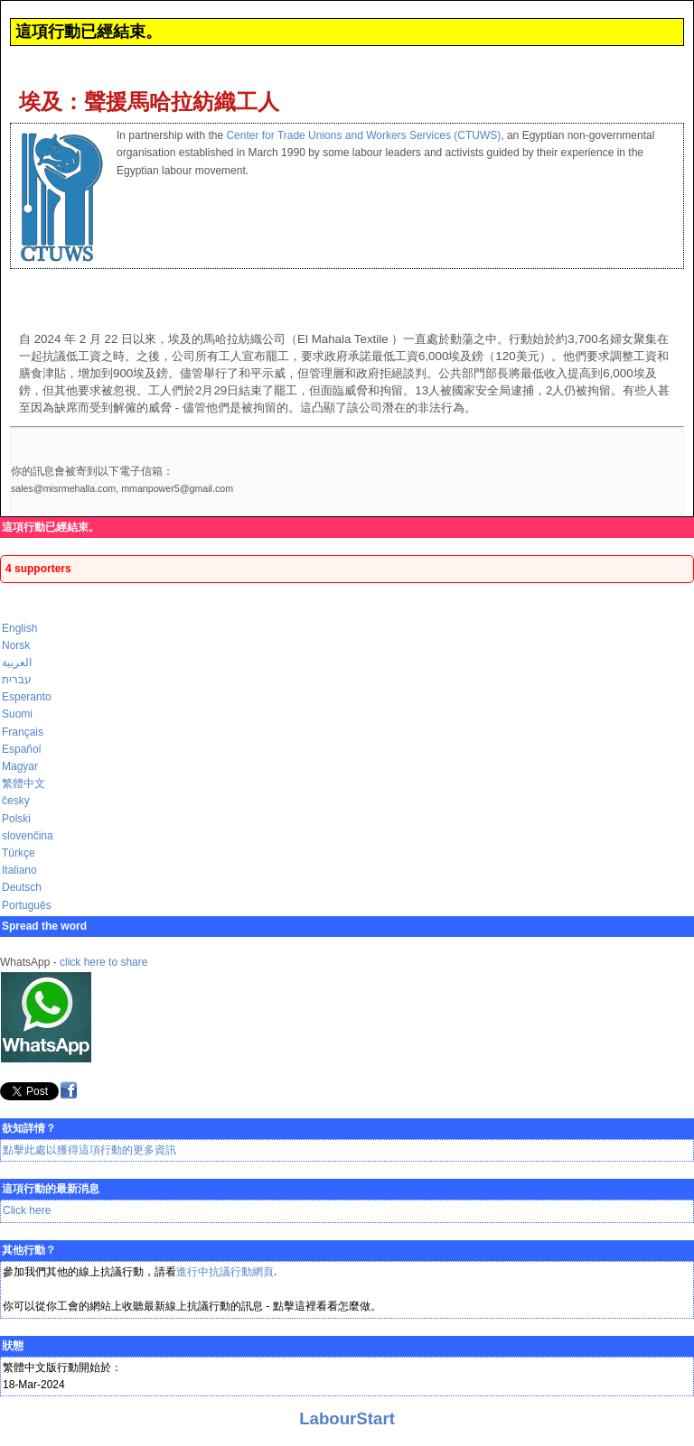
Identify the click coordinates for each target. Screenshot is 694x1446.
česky (16, 800)
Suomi (17, 714)
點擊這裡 (294, 1306)
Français (22, 732)
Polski (16, 818)
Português (27, 905)
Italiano (19, 870)
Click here (27, 1210)
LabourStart (347, 1418)
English (19, 628)
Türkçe (18, 853)
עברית (17, 679)
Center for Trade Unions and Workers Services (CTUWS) (363, 135)
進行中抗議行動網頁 (225, 1271)
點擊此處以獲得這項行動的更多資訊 (89, 1150)
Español (21, 749)
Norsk (16, 645)
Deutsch (22, 887)
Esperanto (27, 697)
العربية (17, 662)
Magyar (20, 766)
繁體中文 (23, 783)
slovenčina (27, 836)
